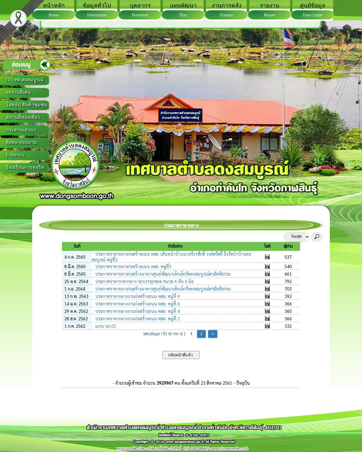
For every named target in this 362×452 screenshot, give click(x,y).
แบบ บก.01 (105, 326)
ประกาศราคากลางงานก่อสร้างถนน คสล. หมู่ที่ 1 (137, 318)
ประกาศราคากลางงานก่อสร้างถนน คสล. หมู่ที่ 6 (137, 303)
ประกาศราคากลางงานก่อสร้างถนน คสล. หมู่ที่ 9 (137, 296)
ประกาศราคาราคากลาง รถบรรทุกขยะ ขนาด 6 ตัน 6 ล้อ (144, 281)
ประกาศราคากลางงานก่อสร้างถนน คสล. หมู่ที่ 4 (137, 311)
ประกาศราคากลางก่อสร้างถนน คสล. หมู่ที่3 (132, 266)
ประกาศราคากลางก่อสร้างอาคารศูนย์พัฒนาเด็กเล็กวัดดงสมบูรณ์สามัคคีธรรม (162, 274)
